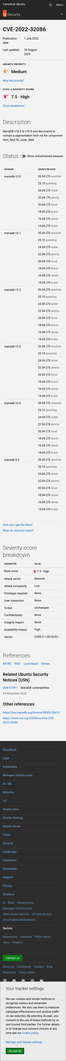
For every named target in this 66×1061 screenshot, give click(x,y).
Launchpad (31, 663)
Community (24, 966)
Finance (17, 942)
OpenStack (10, 749)
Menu (59, 5)
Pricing (7, 885)
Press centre (26, 972)
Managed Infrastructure (17, 908)
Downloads (10, 868)
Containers (10, 860)
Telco (6, 942)
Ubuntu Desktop (13, 817)
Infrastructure (25, 902)
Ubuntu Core (10, 809)
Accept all (15, 1051)
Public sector (42, 936)
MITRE (7, 663)
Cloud (6, 834)
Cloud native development (19, 919)
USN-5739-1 (10, 687)
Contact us (12, 958)
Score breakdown (13, 105)
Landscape (10, 851)
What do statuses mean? (18, 530)
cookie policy (30, 1033)
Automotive (10, 936)
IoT (5, 800)
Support (8, 877)
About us (8, 966)
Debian (45, 663)
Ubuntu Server (12, 826)
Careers (39, 966)
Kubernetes (10, 766)
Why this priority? (13, 80)
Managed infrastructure (17, 775)
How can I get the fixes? (18, 525)
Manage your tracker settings (24, 1042)
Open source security (16, 914)
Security (8, 843)
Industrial (26, 936)
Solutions (9, 894)
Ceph (6, 758)
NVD (17, 663)
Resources (9, 972)
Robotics (8, 792)
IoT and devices (42, 914)
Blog (49, 966)
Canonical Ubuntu (14, 4)
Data (11, 902)
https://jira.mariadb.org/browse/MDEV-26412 (31, 712)
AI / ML (7, 783)
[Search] (50, 5)
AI (4, 902)
